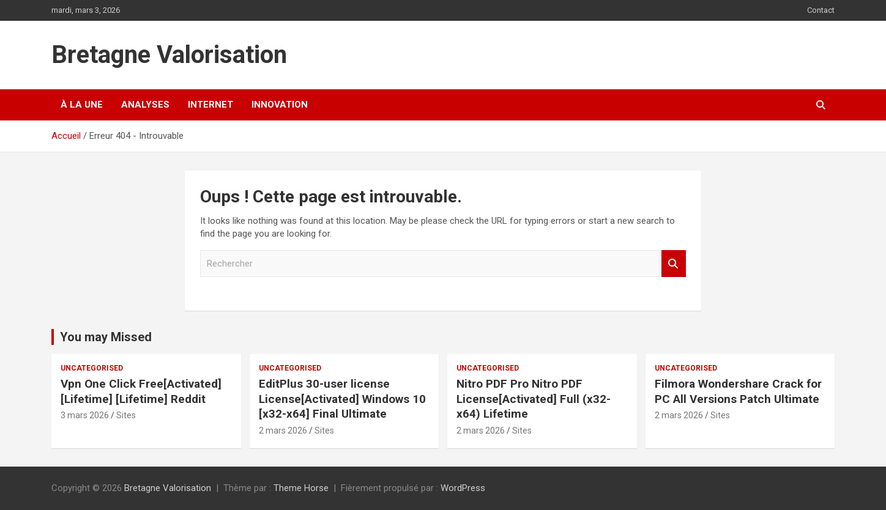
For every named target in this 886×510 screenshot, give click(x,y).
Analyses (145, 104)
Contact (821, 10)
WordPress (463, 487)
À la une (82, 104)
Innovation (279, 104)
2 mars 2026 (283, 430)
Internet (210, 104)
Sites (126, 415)
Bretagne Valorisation (169, 54)
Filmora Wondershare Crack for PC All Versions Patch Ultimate (738, 391)
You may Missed (106, 337)
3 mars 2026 (85, 415)
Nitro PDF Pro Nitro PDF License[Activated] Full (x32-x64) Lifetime (533, 399)
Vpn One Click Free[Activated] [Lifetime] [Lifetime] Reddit (141, 391)
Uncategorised (92, 368)
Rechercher (673, 264)
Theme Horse (301, 487)
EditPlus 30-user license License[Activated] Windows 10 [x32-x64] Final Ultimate (342, 399)
